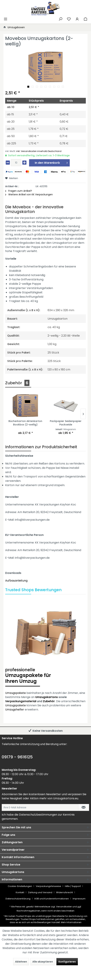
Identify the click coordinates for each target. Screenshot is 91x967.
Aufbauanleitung (16, 581)
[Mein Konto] (77, 19)
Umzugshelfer (14, 710)
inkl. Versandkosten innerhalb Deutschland (38, 151)
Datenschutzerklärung (18, 898)
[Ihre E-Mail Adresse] (40, 807)
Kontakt (20, 892)
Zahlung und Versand (40, 892)
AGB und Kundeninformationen (51, 898)
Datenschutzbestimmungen (38, 815)
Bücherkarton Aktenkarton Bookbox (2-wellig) (25, 422)
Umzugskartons (46, 697)
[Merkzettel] (69, 19)
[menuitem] (5, 18)
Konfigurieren (67, 961)
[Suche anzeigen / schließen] (60, 19)
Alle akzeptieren (42, 961)
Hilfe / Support (73, 886)
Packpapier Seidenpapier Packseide (65, 422)
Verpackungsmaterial (20, 701)
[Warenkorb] (85, 19)
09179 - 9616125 (17, 757)
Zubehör (49, 701)
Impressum (79, 898)
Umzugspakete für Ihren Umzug (45, 675)
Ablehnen (21, 961)
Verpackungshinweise (48, 886)
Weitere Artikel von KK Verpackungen (29, 194)
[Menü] (5, 19)
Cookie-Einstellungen (20, 886)
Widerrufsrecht (64, 892)
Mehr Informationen (71, 922)
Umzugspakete (15, 693)
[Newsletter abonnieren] (83, 807)
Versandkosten (64, 906)
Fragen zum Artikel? (18, 191)
